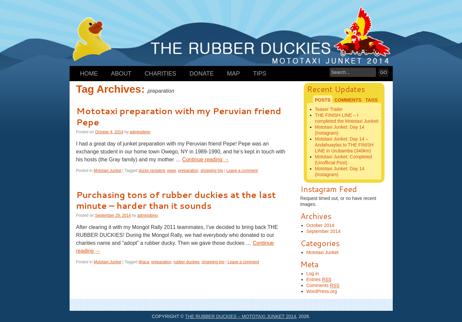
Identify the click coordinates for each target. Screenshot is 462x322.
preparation (188, 170)
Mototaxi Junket (107, 170)
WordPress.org (321, 291)
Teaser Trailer (329, 109)
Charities (160, 73)
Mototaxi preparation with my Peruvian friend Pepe (178, 116)
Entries (318, 279)
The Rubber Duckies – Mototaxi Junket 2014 (240, 316)
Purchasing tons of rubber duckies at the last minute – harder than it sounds (176, 200)
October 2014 (320, 225)
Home (89, 73)
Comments (322, 285)
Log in (312, 273)
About (121, 73)
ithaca (144, 262)
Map (233, 73)
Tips (259, 73)
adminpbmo (140, 132)
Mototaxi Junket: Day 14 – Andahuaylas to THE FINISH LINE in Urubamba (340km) (344, 144)
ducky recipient (152, 170)
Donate (202, 73)
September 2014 (323, 231)
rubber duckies (186, 262)
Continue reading (205, 159)
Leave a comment (242, 170)
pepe (171, 170)
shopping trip (211, 170)
